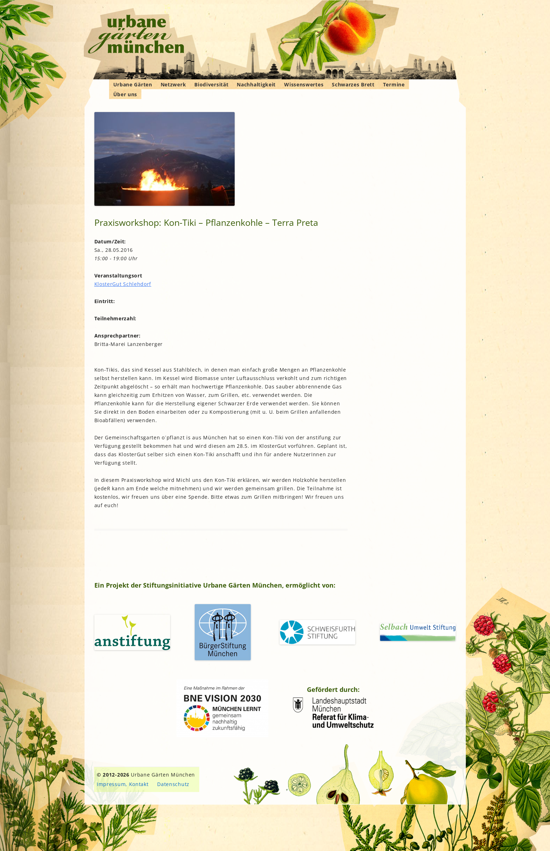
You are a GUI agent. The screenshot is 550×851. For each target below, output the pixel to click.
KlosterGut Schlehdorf (123, 284)
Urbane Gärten (132, 84)
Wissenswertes (303, 84)
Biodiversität (211, 84)
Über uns (125, 94)
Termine (394, 84)
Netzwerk (173, 84)
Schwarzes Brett (353, 84)
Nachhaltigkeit (256, 84)
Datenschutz (173, 784)
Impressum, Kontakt (123, 784)
